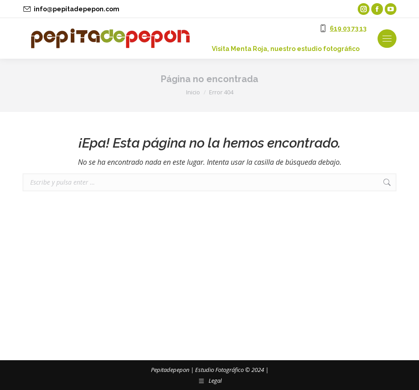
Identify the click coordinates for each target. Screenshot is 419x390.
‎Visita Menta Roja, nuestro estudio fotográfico (286, 48)
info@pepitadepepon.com (76, 9)
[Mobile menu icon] (387, 38)
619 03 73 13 (348, 28)
